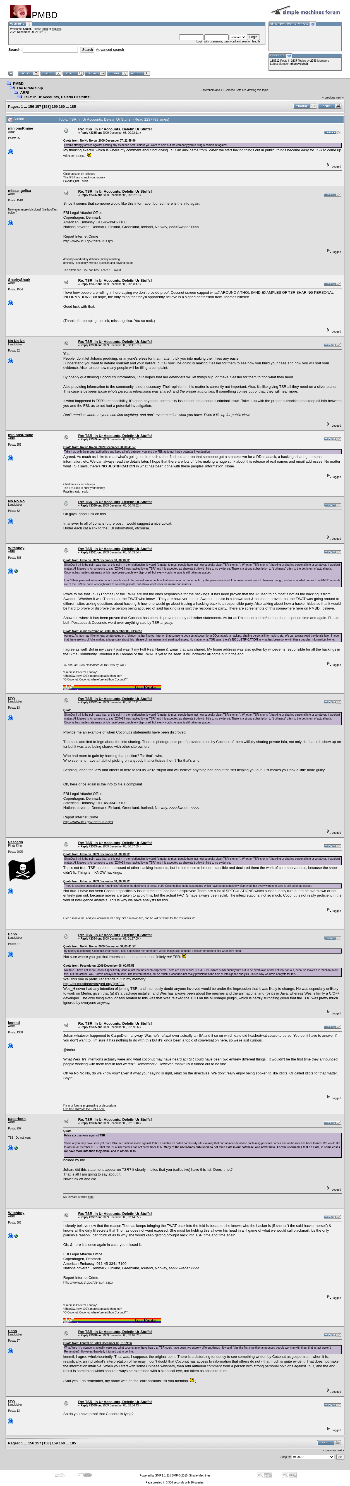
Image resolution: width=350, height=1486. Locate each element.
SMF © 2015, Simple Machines (191, 1475)
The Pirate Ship (29, 88)
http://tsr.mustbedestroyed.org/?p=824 (93, 984)
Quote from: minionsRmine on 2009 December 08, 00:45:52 (102, 631)
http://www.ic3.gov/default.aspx (88, 241)
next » (340, 97)
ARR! (24, 92)
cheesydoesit (299, 63)
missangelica (19, 190)
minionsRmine (20, 128)
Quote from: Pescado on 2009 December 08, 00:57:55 (99, 965)
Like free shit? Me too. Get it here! (84, 1109)
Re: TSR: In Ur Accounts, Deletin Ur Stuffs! (115, 129)
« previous (328, 97)
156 (31, 106)
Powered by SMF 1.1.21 (154, 1475)
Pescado (15, 842)
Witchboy (16, 548)
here (91, 1196)
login (45, 28)
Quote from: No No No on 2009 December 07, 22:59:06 (99, 140)
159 (55, 106)
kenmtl (14, 1023)
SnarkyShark (19, 280)
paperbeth (17, 1119)
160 (62, 106)
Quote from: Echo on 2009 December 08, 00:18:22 (96, 560)
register (56, 28)
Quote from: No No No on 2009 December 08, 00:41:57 (99, 447)
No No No (16, 341)
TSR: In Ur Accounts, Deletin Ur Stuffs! (57, 97)
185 (73, 106)
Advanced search (110, 49)
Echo (12, 934)
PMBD (18, 84)
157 (38, 106)
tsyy (11, 698)
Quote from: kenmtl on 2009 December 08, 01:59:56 (97, 1343)
